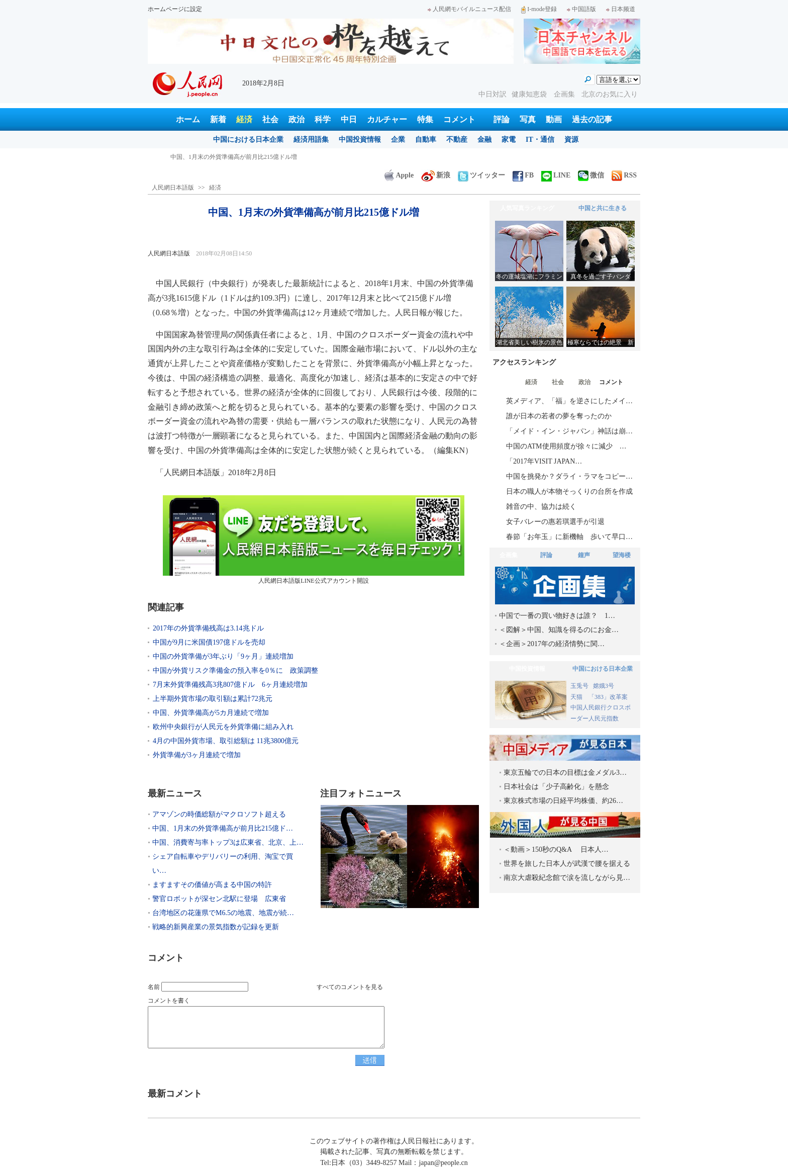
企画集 (565, 94)
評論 (502, 119)
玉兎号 (579, 685)
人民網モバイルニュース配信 (469, 9)
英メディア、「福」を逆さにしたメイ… (569, 401)
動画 (554, 119)
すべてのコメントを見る (350, 987)
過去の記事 (592, 119)
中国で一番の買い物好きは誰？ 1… (557, 615)
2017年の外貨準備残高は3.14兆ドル (208, 628)
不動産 (456, 139)
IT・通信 (540, 139)
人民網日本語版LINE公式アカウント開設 (313, 539)
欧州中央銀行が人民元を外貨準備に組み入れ (223, 727)
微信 (591, 175)
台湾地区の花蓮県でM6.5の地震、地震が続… (223, 913)
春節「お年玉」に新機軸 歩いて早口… (569, 537)
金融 (484, 139)
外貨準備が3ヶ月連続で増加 (197, 755)
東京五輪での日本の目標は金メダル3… (565, 772)
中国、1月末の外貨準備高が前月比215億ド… (222, 828)
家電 (509, 139)
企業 (398, 139)
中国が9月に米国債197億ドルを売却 (209, 642)
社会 (270, 119)
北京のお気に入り (609, 94)
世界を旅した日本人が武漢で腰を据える (567, 863)
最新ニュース (175, 793)
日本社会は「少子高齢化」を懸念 (556, 786)
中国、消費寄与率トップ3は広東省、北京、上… (228, 842)
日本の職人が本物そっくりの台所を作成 (569, 491)
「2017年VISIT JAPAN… (544, 461)
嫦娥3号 (603, 685)
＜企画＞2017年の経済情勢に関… (552, 644)
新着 (218, 119)
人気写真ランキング (527, 208)
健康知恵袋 (530, 94)
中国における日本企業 (248, 139)
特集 (425, 119)
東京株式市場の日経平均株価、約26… (563, 800)
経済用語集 (311, 139)
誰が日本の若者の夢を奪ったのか (559, 416)
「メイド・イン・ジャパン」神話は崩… (569, 431)
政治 (296, 119)
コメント (459, 119)
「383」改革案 (608, 696)
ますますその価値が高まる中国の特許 (212, 884)
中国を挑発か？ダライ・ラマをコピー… (569, 476)
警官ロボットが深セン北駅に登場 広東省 (219, 899)
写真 (528, 119)
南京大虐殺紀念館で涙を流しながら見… (567, 877)
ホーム (188, 119)
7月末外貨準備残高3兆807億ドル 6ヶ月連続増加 (230, 684)
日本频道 (620, 9)
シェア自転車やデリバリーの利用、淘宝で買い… (222, 863)
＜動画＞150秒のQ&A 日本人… (556, 849)
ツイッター (481, 175)
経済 (244, 119)
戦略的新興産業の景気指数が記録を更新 (215, 927)
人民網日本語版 (173, 187)
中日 (349, 119)
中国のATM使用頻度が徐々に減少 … (566, 446)
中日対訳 (492, 94)
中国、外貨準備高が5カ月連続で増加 (211, 712)
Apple (399, 175)
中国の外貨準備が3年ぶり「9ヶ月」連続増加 (223, 656)
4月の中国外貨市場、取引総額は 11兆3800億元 (226, 741)
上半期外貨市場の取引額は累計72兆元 (212, 698)
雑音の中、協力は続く (541, 506)
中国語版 (581, 9)
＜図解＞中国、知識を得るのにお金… (559, 630)
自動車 (425, 139)
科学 (323, 119)
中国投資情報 (360, 139)
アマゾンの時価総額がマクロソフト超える (227, 156)
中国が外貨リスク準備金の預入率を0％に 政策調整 (235, 670)
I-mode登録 (539, 9)
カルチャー (387, 119)
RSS (624, 175)
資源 (571, 139)
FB (523, 175)
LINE (555, 175)
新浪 (435, 175)
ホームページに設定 (175, 9)
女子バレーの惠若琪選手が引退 (555, 521)
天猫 (577, 696)
